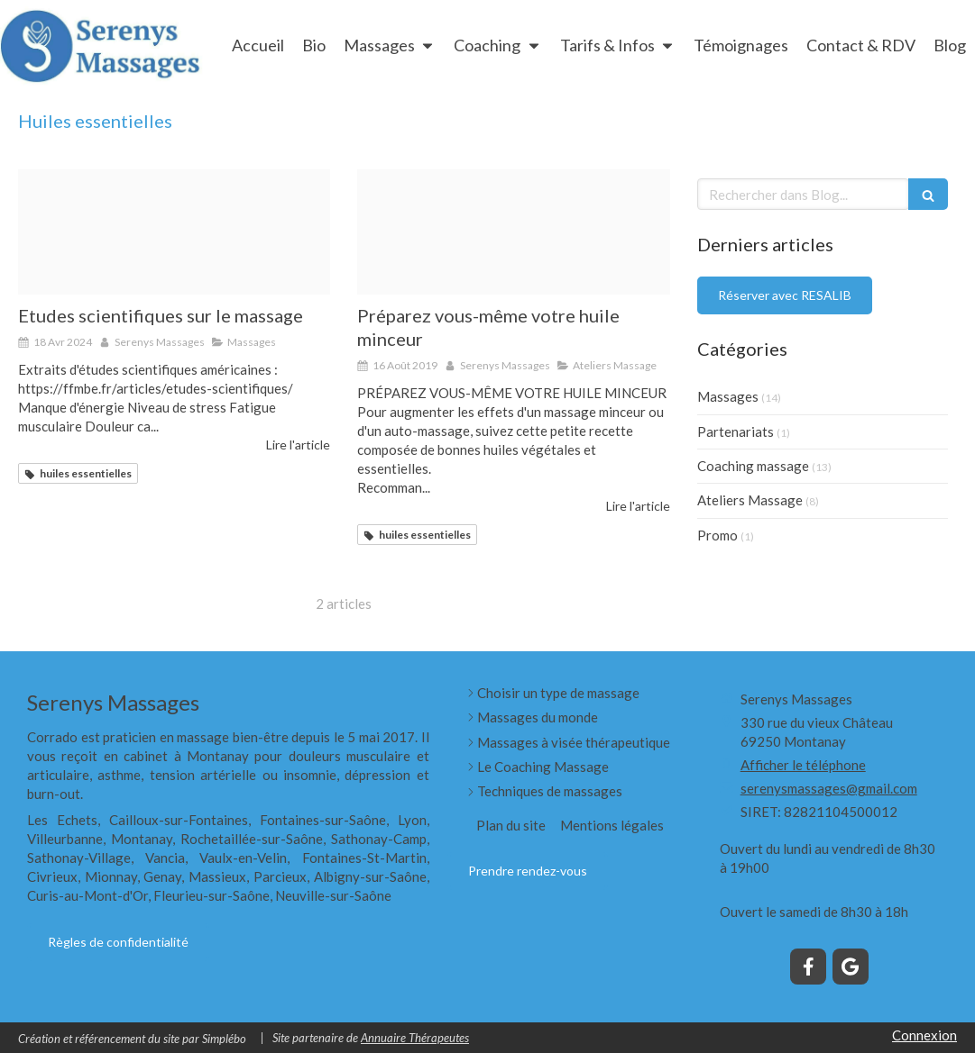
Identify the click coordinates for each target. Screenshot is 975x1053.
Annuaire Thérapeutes (415, 1037)
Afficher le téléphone (803, 765)
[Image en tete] (174, 232)
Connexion (924, 1035)
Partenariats (735, 431)
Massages (728, 396)
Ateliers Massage (750, 500)
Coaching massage (753, 466)
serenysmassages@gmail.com (828, 788)
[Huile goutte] (513, 232)
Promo (717, 535)
